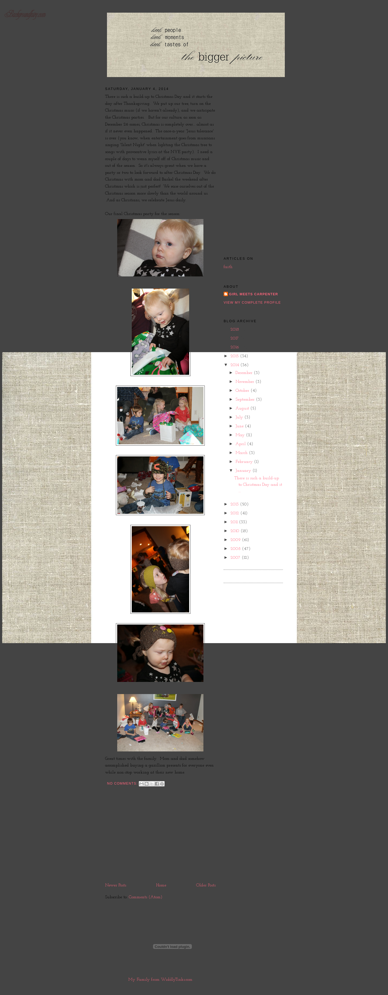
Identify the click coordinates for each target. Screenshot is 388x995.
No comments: (123, 783)
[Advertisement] (160, 841)
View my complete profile (252, 302)
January (243, 471)
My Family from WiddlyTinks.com (160, 979)
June (240, 426)
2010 (235, 531)
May (240, 435)
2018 (235, 329)
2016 (235, 347)
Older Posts (206, 885)
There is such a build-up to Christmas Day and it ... (258, 484)
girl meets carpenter (253, 294)
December (244, 373)
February (244, 462)
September (245, 399)
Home (161, 885)
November (245, 382)
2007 (236, 558)
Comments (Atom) (145, 897)
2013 (235, 504)
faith (228, 267)
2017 (235, 338)
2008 (236, 549)
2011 (234, 522)
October (243, 391)
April (241, 444)
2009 (236, 540)
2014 (235, 365)
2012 (235, 513)
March (242, 453)
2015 (235, 356)
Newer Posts (115, 885)
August (242, 408)
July (239, 417)
